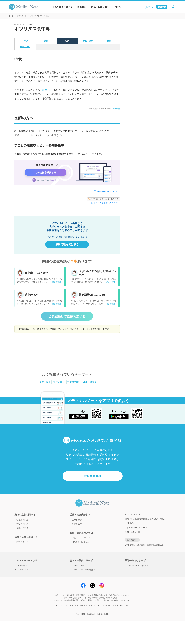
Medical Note (78, 565)
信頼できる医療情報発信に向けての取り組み (145, 518)
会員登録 (162, 6)
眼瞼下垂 (46, 89)
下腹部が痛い (74, 382)
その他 (117, 6)
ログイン (150, 6)
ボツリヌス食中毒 (36, 16)
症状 (67, 40)
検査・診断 (88, 40)
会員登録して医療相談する (67, 316)
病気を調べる (22, 16)
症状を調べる (22, 523)
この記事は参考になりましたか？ (103, 199)
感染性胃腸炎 (90, 382)
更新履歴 (116, 108)
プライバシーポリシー (136, 527)
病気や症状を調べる (62, 6)
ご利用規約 (130, 523)
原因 (46, 40)
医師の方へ (25, 46)
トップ (11, 16)
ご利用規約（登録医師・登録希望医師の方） (145, 544)
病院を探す (77, 520)
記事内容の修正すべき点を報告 (105, 202)
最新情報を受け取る (67, 244)
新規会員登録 (92, 476)
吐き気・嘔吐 (44, 382)
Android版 (22, 569)
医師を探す (77, 523)
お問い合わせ (132, 532)
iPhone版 (22, 565)
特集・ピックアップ (81, 538)
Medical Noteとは (133, 514)
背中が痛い (59, 382)
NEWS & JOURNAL (80, 542)
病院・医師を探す (100, 6)
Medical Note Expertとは (108, 191)
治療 (109, 40)
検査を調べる (22, 527)
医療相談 (81, 6)
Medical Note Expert (138, 565)
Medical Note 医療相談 (84, 569)
